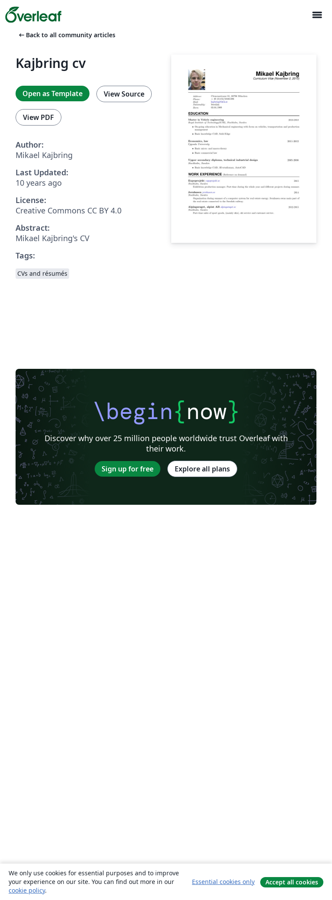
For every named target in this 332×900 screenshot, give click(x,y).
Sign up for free (127, 469)
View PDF (38, 117)
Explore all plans (202, 469)
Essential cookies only (223, 881)
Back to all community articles (66, 35)
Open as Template (52, 93)
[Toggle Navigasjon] (317, 15)
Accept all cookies (291, 882)
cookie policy (27, 890)
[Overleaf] (33, 14)
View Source (124, 94)
